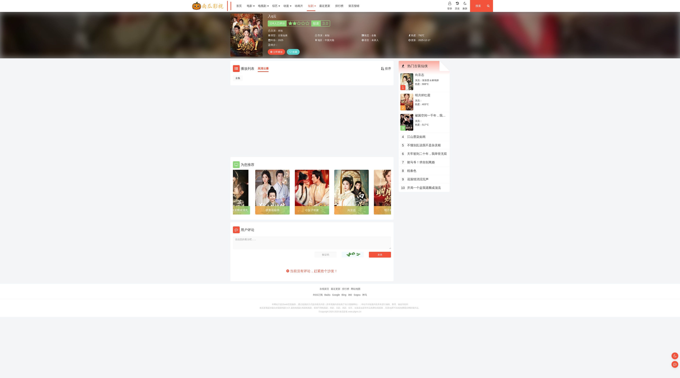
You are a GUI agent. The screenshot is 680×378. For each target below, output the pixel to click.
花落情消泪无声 (418, 179)
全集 (237, 78)
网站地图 (355, 288)
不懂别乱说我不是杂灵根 (424, 145)
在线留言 (324, 288)
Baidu (327, 294)
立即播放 (276, 52)
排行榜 (339, 5)
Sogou (357, 294)
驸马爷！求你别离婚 (421, 162)
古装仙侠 (282, 35)
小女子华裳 (312, 210)
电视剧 (263, 5)
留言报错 (353, 5)
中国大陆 (329, 40)
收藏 (293, 52)
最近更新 (324, 5)
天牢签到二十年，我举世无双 (427, 153)
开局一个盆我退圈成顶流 (233, 210)
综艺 (276, 5)
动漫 (287, 5)
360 (350, 294)
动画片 (299, 5)
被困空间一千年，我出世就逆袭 (430, 117)
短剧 (312, 5)
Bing (344, 294)
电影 (251, 5)
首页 (239, 5)
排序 (386, 68)
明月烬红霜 (422, 95)
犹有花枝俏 (272, 210)
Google (336, 294)
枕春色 (411, 170)
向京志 (351, 210)
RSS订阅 (318, 294)
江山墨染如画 (416, 136)
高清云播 (263, 68)
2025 (280, 40)
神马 (364, 294)
